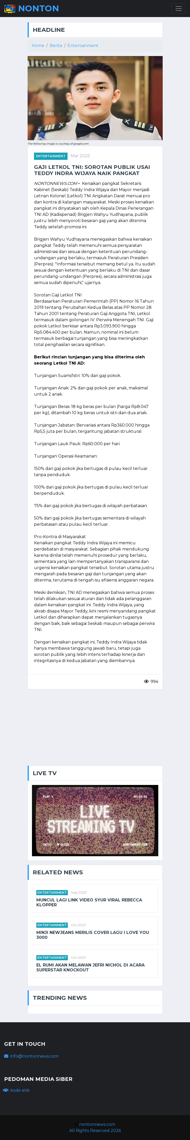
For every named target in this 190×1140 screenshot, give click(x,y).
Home (38, 45)
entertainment (50, 156)
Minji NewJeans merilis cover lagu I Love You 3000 (92, 935)
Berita (56, 45)
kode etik (16, 1090)
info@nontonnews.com (31, 1056)
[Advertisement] (95, 729)
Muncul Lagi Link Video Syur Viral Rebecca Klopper (89, 902)
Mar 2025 (80, 155)
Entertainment (83, 45)
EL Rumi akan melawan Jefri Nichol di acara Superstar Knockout (90, 967)
